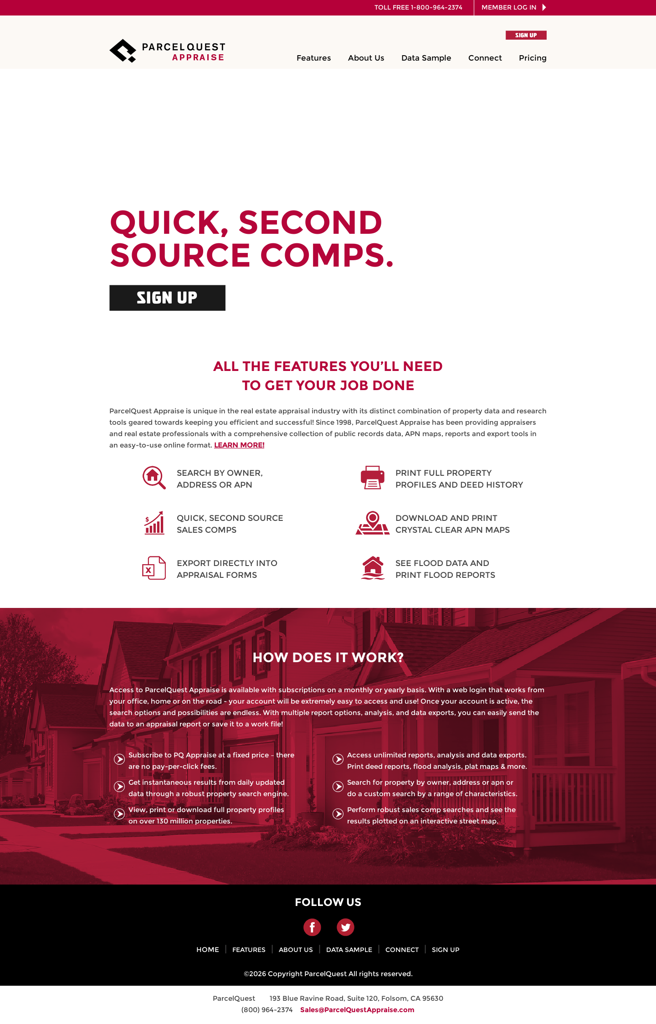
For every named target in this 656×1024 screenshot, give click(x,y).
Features (314, 57)
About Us (366, 57)
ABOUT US (296, 950)
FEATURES (249, 950)
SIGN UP (446, 950)
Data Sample (426, 57)
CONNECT (402, 950)
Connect (485, 57)
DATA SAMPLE (349, 950)
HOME (207, 949)
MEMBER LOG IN (512, 7)
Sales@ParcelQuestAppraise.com (357, 1009)
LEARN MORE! (239, 445)
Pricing (533, 57)
